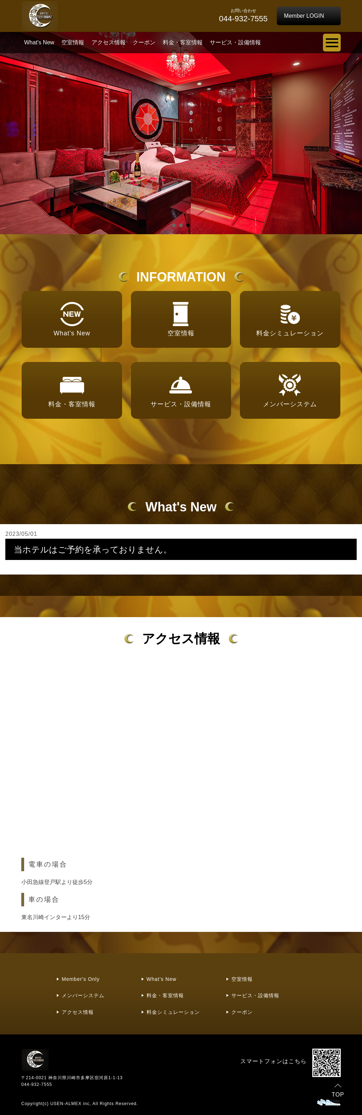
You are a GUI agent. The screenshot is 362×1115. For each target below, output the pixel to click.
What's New (39, 42)
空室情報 (72, 42)
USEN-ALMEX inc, (70, 1103)
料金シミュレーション (173, 1012)
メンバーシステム (83, 995)
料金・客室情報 (183, 42)
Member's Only (81, 979)
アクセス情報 (109, 42)
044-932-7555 (36, 1084)
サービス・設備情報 (235, 42)
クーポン (144, 42)
